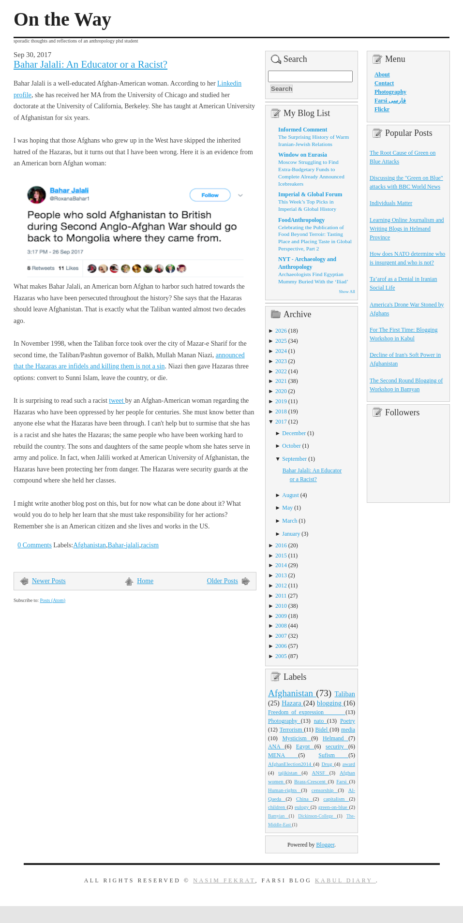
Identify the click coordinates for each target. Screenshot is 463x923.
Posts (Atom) (52, 600)
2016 (281, 545)
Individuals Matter (391, 203)
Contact (384, 83)
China (304, 799)
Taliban (344, 694)
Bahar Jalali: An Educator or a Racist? (90, 64)
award (349, 764)
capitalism (336, 799)
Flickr (381, 109)
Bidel (322, 729)
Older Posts (222, 581)
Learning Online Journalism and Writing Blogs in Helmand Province (407, 229)
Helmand (335, 738)
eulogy (303, 807)
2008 (281, 625)
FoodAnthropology (301, 220)
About (382, 74)
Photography (284, 721)
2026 (281, 330)
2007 (281, 635)
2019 (281, 401)
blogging (330, 703)
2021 (281, 381)
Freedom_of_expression (306, 712)
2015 (281, 555)
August (290, 495)
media (348, 729)
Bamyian (278, 816)
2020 (281, 391)
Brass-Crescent (311, 781)
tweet (117, 400)
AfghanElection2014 (291, 764)
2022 (281, 371)
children (277, 807)
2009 (281, 616)
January (291, 533)
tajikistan (289, 773)
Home (145, 581)
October (291, 445)
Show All (347, 291)
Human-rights (284, 790)
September (294, 458)
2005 (281, 656)
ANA (276, 746)
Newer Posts (49, 581)
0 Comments (34, 545)
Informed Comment (302, 129)
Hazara (292, 703)
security (337, 746)
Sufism (333, 755)
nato (320, 721)
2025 (281, 340)
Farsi (342, 781)
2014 (281, 565)
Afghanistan (89, 545)
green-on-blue (333, 807)
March (289, 520)
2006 (281, 646)
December (294, 433)
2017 (281, 421)
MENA (283, 755)
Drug (328, 764)
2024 (281, 351)
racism (150, 545)
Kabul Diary (345, 880)
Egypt (305, 746)
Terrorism (292, 729)
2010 (281, 605)
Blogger (325, 844)
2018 (281, 411)
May (287, 507)
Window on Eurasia (302, 154)
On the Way (62, 19)
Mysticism (296, 738)
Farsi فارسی (390, 100)
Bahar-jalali (123, 545)
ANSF (320, 773)
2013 (281, 575)
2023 (281, 361)
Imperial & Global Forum (310, 194)
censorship (325, 790)
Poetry (347, 721)
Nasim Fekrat (224, 880)
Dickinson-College (317, 816)
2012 (281, 585)
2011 (280, 595)
